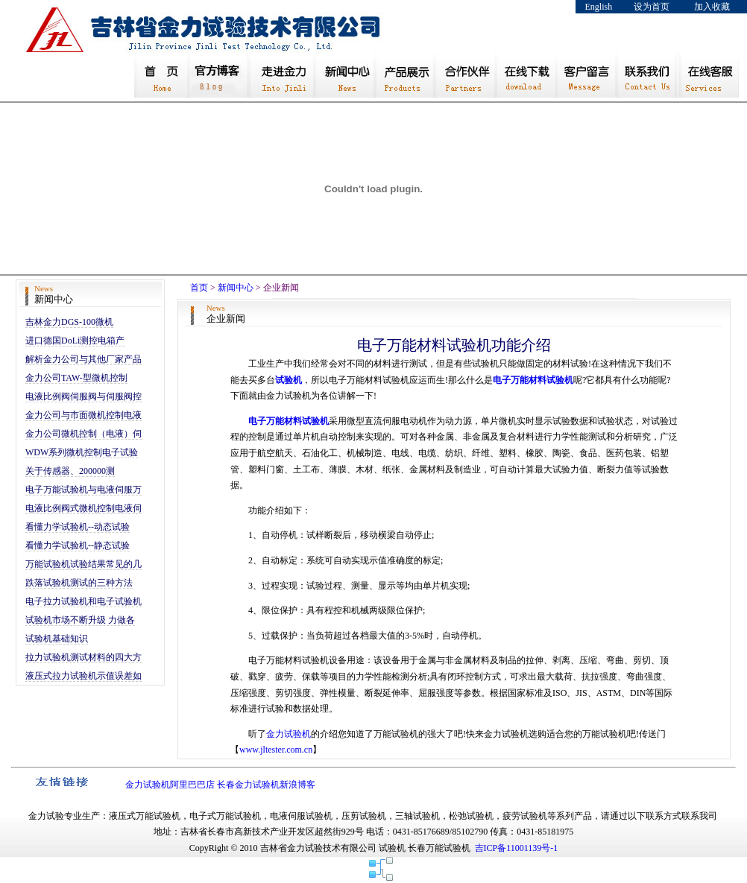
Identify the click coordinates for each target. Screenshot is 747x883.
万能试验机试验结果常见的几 (83, 564)
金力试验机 (288, 734)
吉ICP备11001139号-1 (516, 848)
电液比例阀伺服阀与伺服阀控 (83, 396)
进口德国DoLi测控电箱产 (75, 340)
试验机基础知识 (56, 638)
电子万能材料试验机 (533, 380)
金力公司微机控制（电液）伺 (83, 433)
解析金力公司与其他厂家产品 (83, 359)
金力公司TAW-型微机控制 (76, 378)
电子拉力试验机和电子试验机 (83, 601)
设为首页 (651, 6)
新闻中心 (235, 287)
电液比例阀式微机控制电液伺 (83, 508)
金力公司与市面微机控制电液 (83, 415)
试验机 (288, 380)
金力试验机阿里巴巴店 (170, 784)
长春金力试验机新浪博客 (266, 784)
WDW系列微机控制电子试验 (81, 452)
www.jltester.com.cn (275, 749)
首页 (199, 287)
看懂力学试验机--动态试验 (77, 527)
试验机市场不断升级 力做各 (80, 620)
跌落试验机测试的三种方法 (79, 582)
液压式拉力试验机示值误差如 (83, 676)
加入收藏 (712, 6)
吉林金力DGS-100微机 (69, 322)
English (599, 6)
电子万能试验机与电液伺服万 (83, 489)
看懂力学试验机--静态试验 (77, 545)
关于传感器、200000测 (70, 471)
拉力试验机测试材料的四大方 (83, 657)
